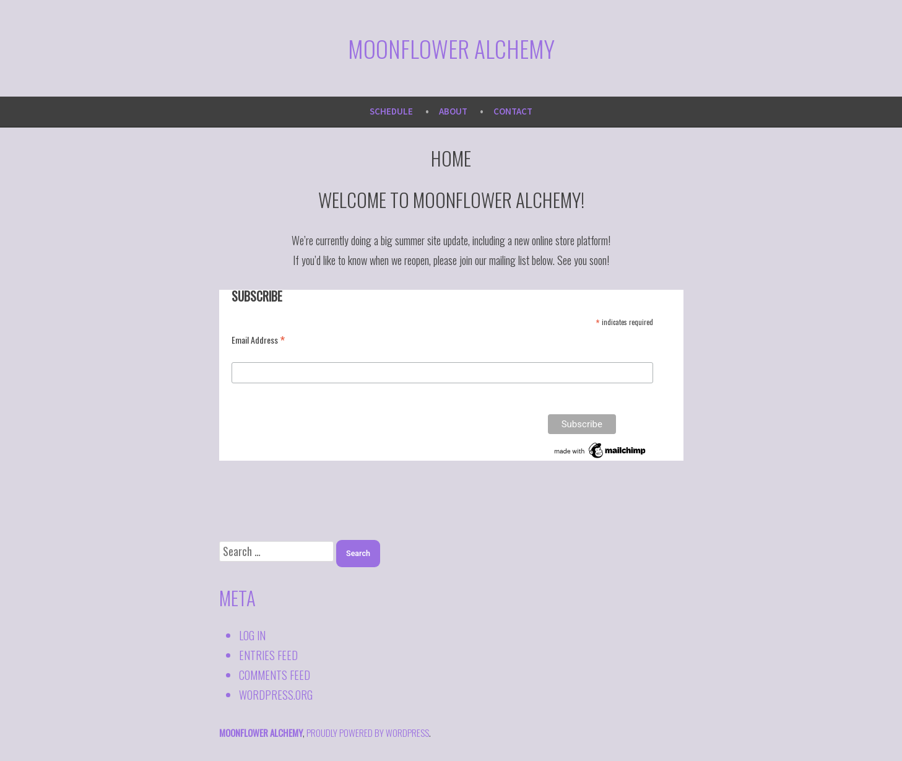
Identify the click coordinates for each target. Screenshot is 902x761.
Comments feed (274, 675)
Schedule (391, 111)
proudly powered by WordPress (367, 732)
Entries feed (268, 655)
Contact (512, 111)
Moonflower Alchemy (451, 48)
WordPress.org (276, 695)
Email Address (258, 339)
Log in (252, 635)
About (453, 111)
